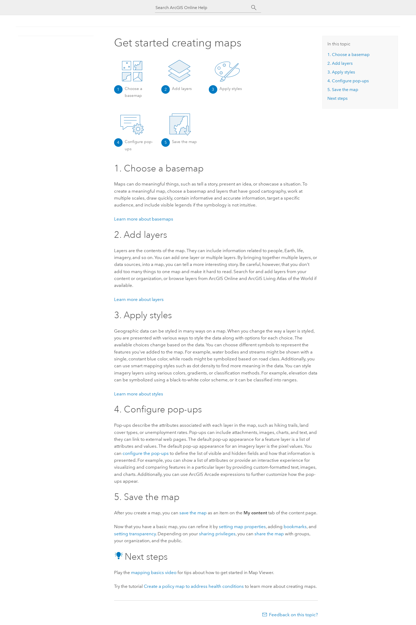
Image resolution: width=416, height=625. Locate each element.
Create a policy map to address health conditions (194, 586)
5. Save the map (342, 89)
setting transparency (135, 533)
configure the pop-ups (146, 453)
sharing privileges (217, 533)
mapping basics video (153, 572)
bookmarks (295, 526)
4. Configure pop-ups (348, 80)
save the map (193, 512)
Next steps (337, 98)
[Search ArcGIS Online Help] (203, 7)
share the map (269, 533)
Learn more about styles (138, 393)
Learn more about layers (139, 299)
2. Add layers (340, 63)
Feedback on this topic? (293, 614)
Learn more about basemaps (143, 219)
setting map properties (242, 526)
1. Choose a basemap (348, 54)
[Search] (254, 7)
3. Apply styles (341, 72)
